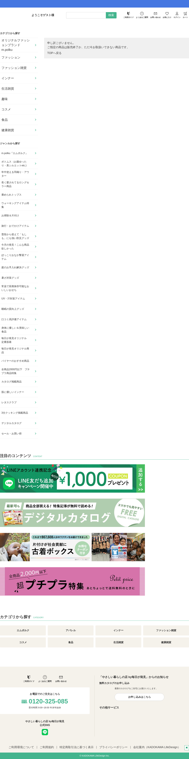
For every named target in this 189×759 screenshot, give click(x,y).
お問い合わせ (155, 15)
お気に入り (167, 15)
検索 (111, 15)
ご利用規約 (47, 747)
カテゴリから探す (10, 33)
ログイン (177, 15)
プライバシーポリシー (113, 747)
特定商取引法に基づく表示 (77, 747)
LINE (45, 732)
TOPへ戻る (54, 53)
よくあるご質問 (142, 15)
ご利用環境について (21, 747)
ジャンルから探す (10, 143)
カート (185, 15)
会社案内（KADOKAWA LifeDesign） (156, 747)
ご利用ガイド (128, 15)
